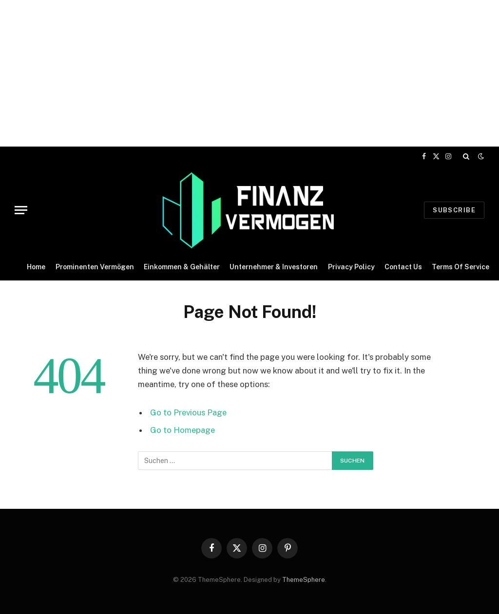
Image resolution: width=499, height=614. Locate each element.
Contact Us (403, 267)
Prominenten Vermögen (95, 267)
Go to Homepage (182, 430)
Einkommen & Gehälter (182, 267)
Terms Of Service (460, 267)
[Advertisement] (249, 68)
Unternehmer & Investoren (274, 267)
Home (36, 267)
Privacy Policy (351, 267)
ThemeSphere (303, 579)
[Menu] (21, 210)
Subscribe (454, 210)
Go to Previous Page (188, 412)
